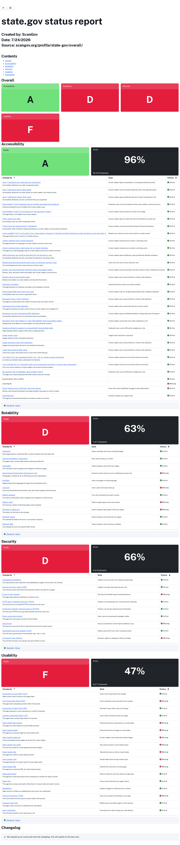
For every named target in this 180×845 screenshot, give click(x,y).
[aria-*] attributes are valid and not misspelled (21, 182)
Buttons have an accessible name (16, 277)
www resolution (8, 810)
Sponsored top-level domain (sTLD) (16, 631)
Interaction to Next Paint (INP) (14, 708)
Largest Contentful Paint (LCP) (15, 716)
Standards (10, 406)
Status (17, 406)
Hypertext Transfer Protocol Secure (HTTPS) (20, 609)
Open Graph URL (9, 767)
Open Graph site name (11, 745)
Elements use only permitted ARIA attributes (21, 313)
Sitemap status (8, 517)
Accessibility (10, 63)
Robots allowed (8, 495)
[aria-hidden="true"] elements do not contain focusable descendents (30, 204)
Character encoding (10, 284)
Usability (9, 72)
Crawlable (6, 466)
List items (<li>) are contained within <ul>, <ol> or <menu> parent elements (33, 357)
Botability (9, 66)
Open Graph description (12, 723)
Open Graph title (9, 752)
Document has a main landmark (15, 306)
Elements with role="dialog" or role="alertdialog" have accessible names (32, 321)
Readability (7, 788)
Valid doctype (8, 396)
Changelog (10, 75)
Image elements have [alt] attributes (17, 343)
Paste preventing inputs (12, 616)
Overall (8, 61)
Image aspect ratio (10, 335)
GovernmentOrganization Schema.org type (19, 473)
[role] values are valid (11, 219)
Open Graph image (10, 730)
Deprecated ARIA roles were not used (18, 292)
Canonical (6, 451)
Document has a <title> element (15, 299)
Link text (6, 488)
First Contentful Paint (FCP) (13, 701)
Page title (6, 781)
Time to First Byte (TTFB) (12, 796)
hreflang (5, 480)
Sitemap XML (7, 524)
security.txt (7, 624)
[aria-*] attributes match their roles (16, 197)
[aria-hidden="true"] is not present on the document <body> (26, 212)
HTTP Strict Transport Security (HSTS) (18, 602)
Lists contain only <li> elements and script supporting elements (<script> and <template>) (39, 364)
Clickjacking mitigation (11, 580)
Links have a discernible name (14, 350)
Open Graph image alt (11, 737)
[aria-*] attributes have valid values (16, 190)
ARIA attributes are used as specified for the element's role (27, 255)
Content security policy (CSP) (14, 587)
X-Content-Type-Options (12, 638)
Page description (9, 774)
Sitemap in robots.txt (11, 510)
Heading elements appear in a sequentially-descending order (27, 328)
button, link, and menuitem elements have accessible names (27, 270)
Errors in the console (11, 594)
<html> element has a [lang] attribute (17, 241)
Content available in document (15, 459)
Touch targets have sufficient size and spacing (21, 388)
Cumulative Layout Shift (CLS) (14, 694)
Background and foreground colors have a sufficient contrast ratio (29, 263)
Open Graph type (9, 759)
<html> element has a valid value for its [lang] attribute (25, 248)
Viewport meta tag (10, 803)
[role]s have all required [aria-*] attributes (19, 226)
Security (8, 69)
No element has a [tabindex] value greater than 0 (22, 372)
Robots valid (7, 502)
